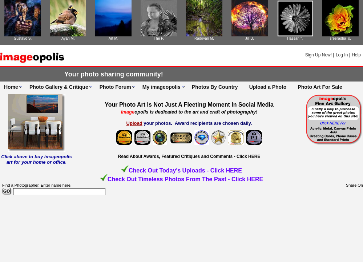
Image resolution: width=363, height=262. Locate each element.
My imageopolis (161, 87)
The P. (159, 38)
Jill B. (249, 38)
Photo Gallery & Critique (58, 87)
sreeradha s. (340, 38)
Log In (342, 54)
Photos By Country (215, 87)
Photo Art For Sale (320, 87)
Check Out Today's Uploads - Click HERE (185, 170)
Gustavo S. (23, 38)
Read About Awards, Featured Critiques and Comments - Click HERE (189, 156)
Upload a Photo (268, 87)
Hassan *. (295, 38)
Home (11, 87)
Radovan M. (204, 38)
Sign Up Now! (318, 54)
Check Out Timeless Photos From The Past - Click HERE (185, 179)
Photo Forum (115, 87)
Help (356, 54)
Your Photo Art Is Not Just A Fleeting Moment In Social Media (189, 105)
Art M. (113, 38)
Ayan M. (68, 38)
